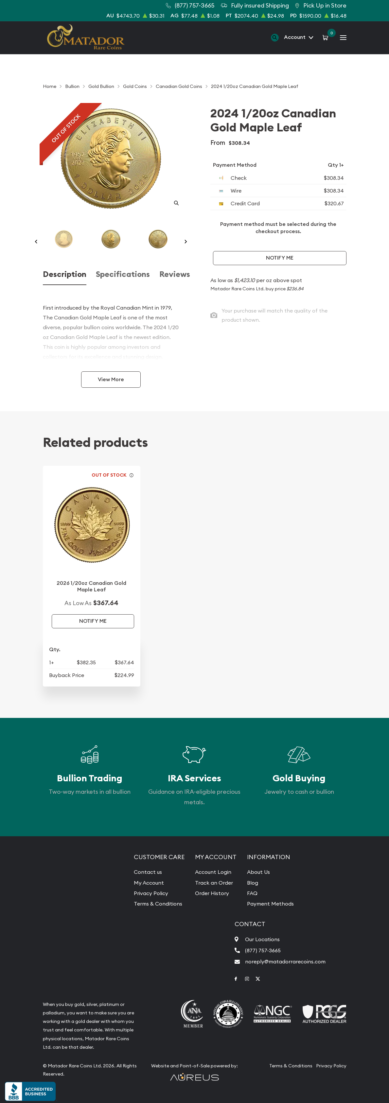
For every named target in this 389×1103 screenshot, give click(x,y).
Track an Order (214, 882)
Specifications (123, 274)
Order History (212, 893)
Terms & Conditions (158, 903)
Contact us (148, 872)
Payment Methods (270, 903)
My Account (149, 882)
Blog (252, 882)
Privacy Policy (151, 893)
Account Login (213, 872)
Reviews (174, 274)
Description (64, 274)
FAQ (252, 893)
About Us (258, 872)
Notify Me (279, 257)
